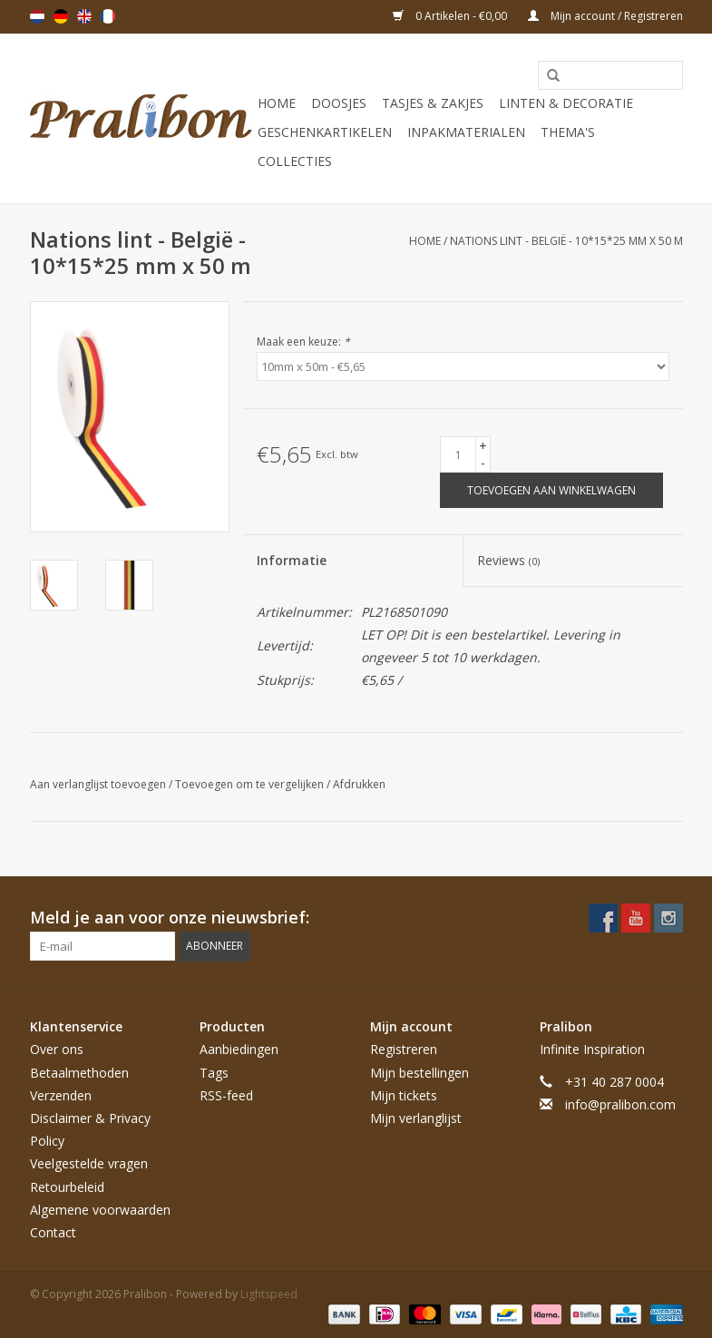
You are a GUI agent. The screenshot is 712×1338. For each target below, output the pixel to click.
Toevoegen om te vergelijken (251, 784)
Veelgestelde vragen (89, 1163)
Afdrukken (359, 784)
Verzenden (61, 1095)
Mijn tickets (403, 1095)
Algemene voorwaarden (100, 1209)
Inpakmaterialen (466, 132)
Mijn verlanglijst (416, 1118)
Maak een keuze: (303, 341)
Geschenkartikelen (325, 132)
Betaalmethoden (79, 1072)
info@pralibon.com (620, 1104)
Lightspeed (268, 1294)
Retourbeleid (67, 1187)
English (84, 16)
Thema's (568, 132)
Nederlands (37, 16)
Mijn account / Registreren (605, 16)
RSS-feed (226, 1095)
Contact (53, 1232)
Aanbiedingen (239, 1049)
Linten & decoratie (566, 103)
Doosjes (338, 103)
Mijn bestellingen (419, 1072)
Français (108, 16)
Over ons (56, 1049)
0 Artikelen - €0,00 (451, 16)
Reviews (508, 560)
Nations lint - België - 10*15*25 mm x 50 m (566, 241)
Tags (214, 1072)
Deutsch (61, 16)
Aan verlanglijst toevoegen (99, 784)
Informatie (292, 560)
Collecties (295, 161)
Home (277, 103)
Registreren (403, 1049)
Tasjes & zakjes (432, 103)
